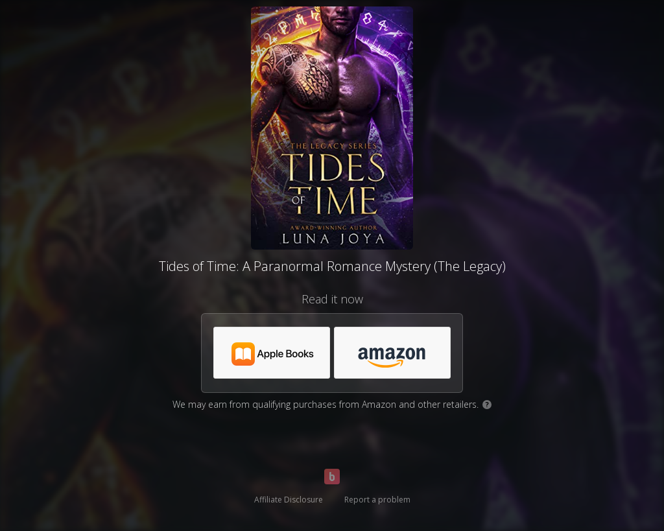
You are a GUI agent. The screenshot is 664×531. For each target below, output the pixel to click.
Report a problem (377, 499)
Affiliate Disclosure (288, 499)
